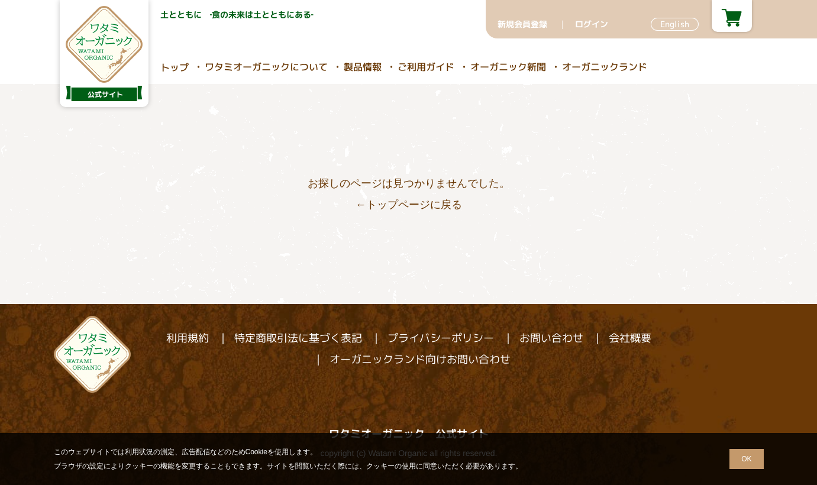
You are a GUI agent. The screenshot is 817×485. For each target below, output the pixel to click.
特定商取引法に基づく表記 (297, 338)
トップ (174, 67)
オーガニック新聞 (507, 66)
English (674, 24)
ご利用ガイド (425, 66)
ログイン (591, 24)
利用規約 (187, 338)
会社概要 (629, 338)
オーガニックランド (604, 66)
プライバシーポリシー (440, 338)
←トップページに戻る (408, 205)
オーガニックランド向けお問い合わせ (419, 359)
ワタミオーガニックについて (265, 66)
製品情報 (362, 66)
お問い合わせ (551, 338)
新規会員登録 (522, 24)
